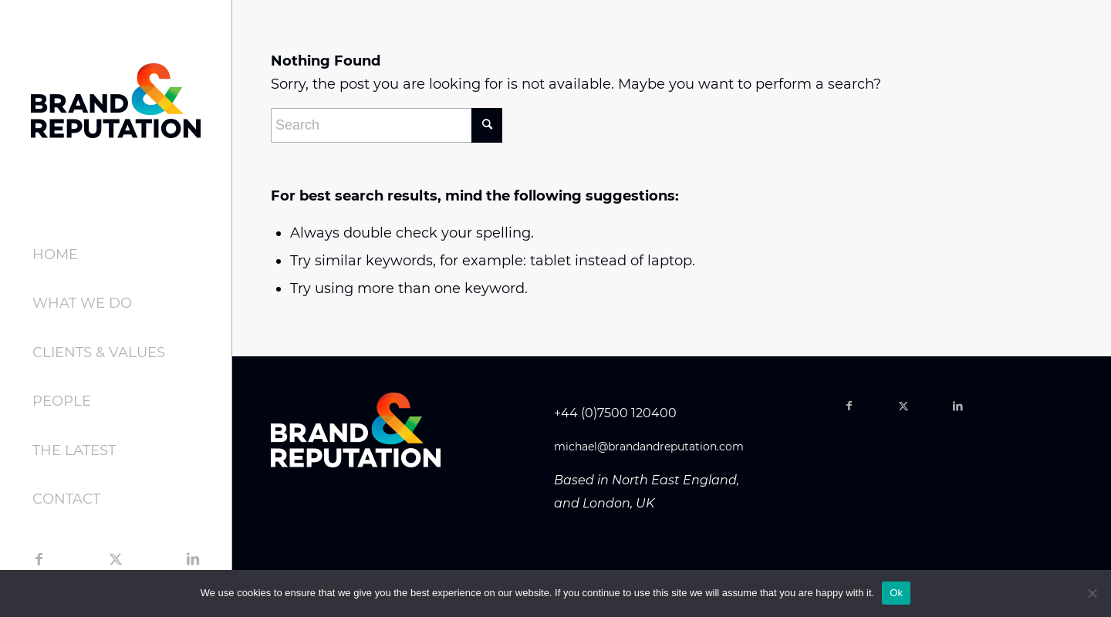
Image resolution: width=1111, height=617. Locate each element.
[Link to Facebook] (38, 559)
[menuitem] (115, 255)
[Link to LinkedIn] (192, 559)
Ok (896, 592)
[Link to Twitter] (115, 559)
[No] (1091, 593)
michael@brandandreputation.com (649, 446)
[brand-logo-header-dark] (116, 100)
